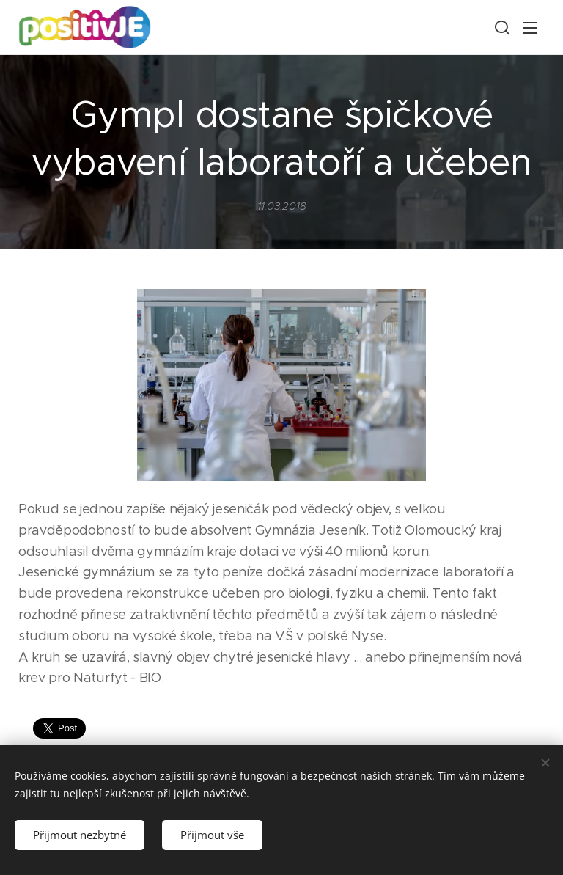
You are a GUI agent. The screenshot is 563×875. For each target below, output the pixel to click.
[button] (500, 27)
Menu (530, 28)
